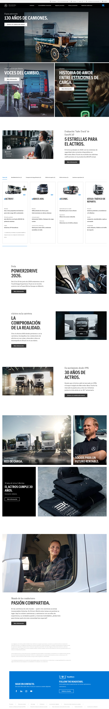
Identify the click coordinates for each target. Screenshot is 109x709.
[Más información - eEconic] (70, 212)
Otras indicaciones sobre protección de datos (61, 706)
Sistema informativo (78, 706)
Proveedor (11, 704)
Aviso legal (33, 704)
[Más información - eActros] (82, 90)
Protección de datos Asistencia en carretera (72, 704)
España (104, 1)
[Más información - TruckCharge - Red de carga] (36, 440)
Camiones (32, 5)
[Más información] (72, 491)
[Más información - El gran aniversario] (54, 38)
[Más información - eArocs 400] (43, 212)
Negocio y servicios (59, 5)
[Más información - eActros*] (15, 212)
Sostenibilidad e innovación (44, 5)
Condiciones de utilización (92, 706)
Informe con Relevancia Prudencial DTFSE (17, 706)
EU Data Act (42, 704)
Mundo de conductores (86, 5)
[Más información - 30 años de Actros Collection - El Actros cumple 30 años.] (19, 491)
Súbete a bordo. (66, 691)
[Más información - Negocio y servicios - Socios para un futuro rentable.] (90, 440)
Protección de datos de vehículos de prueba (38, 706)
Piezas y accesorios (72, 5)
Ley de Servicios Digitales (54, 704)
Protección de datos (22, 704)
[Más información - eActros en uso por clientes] (27, 90)
